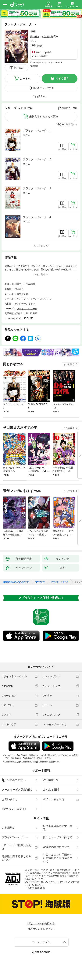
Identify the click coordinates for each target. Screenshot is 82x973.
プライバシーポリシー (15, 837)
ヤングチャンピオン (25, 303)
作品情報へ (39, 96)
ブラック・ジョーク (27, 308)
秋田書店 (19, 289)
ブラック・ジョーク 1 (37, 130)
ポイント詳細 (39, 56)
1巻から (60, 124)
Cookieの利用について (56, 846)
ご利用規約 (8, 827)
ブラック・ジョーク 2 (37, 159)
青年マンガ (22, 294)
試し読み (18, 67)
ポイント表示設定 (53, 799)
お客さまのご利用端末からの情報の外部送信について (57, 858)
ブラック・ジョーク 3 (37, 188)
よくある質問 (51, 789)
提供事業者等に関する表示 (57, 827)
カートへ (25, 78)
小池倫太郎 (47, 36)
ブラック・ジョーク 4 (37, 217)
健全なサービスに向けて (57, 837)
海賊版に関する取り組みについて (16, 858)
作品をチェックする (43, 88)
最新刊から (71, 124)
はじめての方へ (14, 780)
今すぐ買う (62, 78)
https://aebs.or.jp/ (36, 887)
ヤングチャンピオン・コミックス (34, 298)
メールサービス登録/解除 (17, 789)
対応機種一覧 (51, 779)
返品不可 (34, 66)
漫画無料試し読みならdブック (16, 582)
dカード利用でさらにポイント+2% (45, 62)
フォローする (56, 36)
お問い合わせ (10, 799)
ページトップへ (41, 941)
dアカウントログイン (14, 808)
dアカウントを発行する (41, 923)
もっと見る (69, 364)
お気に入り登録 (69, 108)
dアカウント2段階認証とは (16, 847)
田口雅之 (34, 36)
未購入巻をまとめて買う (43, 116)
